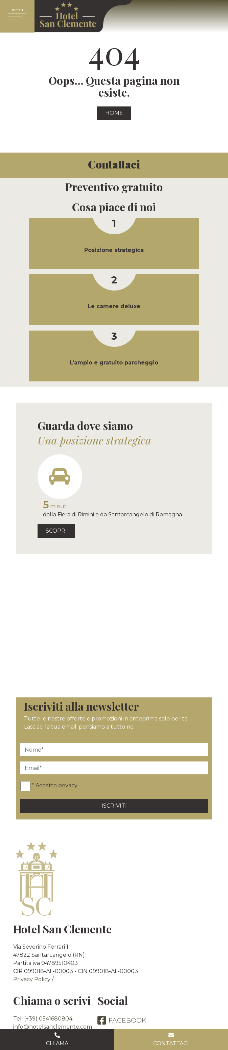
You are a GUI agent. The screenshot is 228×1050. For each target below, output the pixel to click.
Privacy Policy (31, 979)
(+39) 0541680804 (48, 1018)
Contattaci (171, 1039)
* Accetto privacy (54, 785)
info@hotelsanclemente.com (52, 1027)
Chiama (57, 1039)
